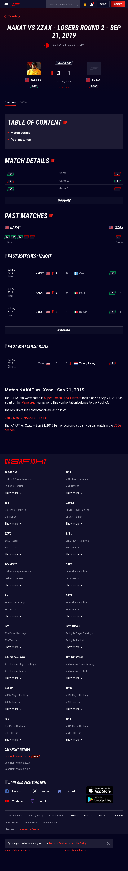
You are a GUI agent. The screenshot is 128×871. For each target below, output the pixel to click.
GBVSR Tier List (74, 517)
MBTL (69, 688)
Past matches (21, 139)
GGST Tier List (73, 609)
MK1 (68, 472)
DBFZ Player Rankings (77, 571)
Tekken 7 (11, 564)
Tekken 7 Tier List (14, 578)
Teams (101, 815)
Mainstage (28, 402)
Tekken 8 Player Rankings (18, 479)
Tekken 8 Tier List (14, 486)
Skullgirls (73, 626)
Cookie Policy (56, 815)
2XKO (8, 533)
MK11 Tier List (73, 733)
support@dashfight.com (17, 850)
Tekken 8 (11, 472)
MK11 (69, 719)
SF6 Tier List (11, 517)
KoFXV (9, 688)
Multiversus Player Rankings (81, 664)
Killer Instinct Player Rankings (20, 664)
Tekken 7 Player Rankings (18, 571)
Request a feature (29, 829)
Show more (13, 493)
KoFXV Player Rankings (17, 695)
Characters (117, 815)
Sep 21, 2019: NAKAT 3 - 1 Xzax (26, 418)
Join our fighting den (27, 782)
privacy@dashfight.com (76, 850)
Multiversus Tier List (76, 671)
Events (74, 815)
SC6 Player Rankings (15, 633)
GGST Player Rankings (77, 602)
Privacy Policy (36, 815)
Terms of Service (13, 815)
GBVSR (70, 503)
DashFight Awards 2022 (17, 769)
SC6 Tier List (11, 640)
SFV (7, 719)
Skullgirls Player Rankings (79, 633)
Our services (30, 822)
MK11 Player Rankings (77, 726)
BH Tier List (11, 609)
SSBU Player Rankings (77, 540)
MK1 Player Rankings (77, 479)
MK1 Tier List (72, 486)
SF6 (7, 503)
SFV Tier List (11, 733)
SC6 (7, 626)
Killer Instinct (15, 657)
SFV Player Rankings (15, 726)
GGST (69, 595)
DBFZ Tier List (73, 578)
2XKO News (11, 547)
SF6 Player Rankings (15, 510)
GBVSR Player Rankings (78, 510)
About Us (9, 829)
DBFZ (69, 564)
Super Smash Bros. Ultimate (62, 398)
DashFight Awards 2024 (17, 756)
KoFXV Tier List (12, 702)
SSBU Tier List (73, 547)
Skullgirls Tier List (75, 640)
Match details (20, 133)
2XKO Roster (11, 540)
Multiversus (74, 657)
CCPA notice (11, 822)
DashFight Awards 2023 (17, 763)
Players (88, 815)
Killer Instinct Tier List (16, 671)
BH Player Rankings (15, 602)
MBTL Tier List (73, 702)
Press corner (50, 822)
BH (6, 595)
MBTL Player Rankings (77, 695)
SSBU (69, 533)
